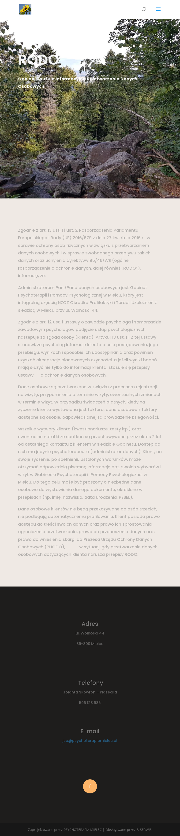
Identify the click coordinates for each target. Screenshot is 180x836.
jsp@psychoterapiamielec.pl (90, 740)
